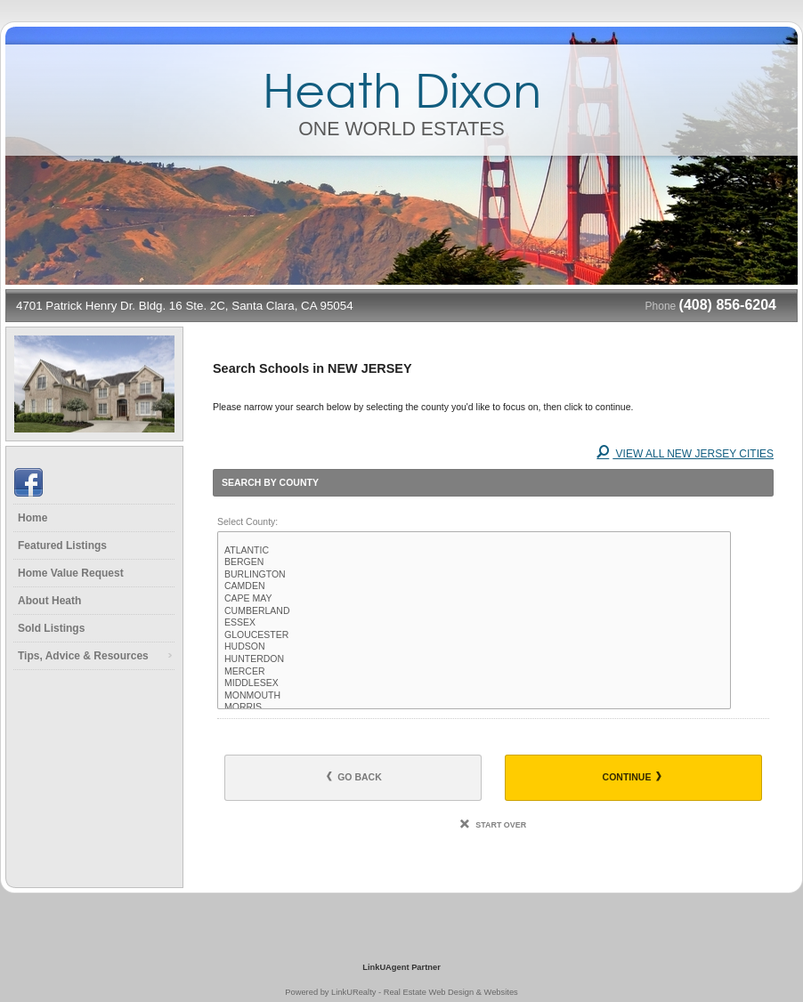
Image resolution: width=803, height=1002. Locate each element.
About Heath (49, 600)
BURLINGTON (474, 575)
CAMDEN (474, 586)
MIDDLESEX (474, 683)
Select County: (247, 521)
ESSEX (474, 623)
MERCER (474, 672)
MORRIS (474, 707)
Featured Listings (62, 545)
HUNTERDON (474, 659)
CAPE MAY (474, 599)
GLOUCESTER (474, 635)
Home (32, 518)
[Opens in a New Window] (401, 941)
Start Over (493, 824)
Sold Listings (51, 628)
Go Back (354, 777)
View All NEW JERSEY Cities (685, 454)
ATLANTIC (474, 551)
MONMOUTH (474, 696)
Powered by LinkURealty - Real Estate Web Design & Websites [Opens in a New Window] (401, 992)
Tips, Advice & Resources (83, 656)
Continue (632, 777)
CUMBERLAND (474, 611)
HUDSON (474, 647)
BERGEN (474, 562)
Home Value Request (71, 573)
